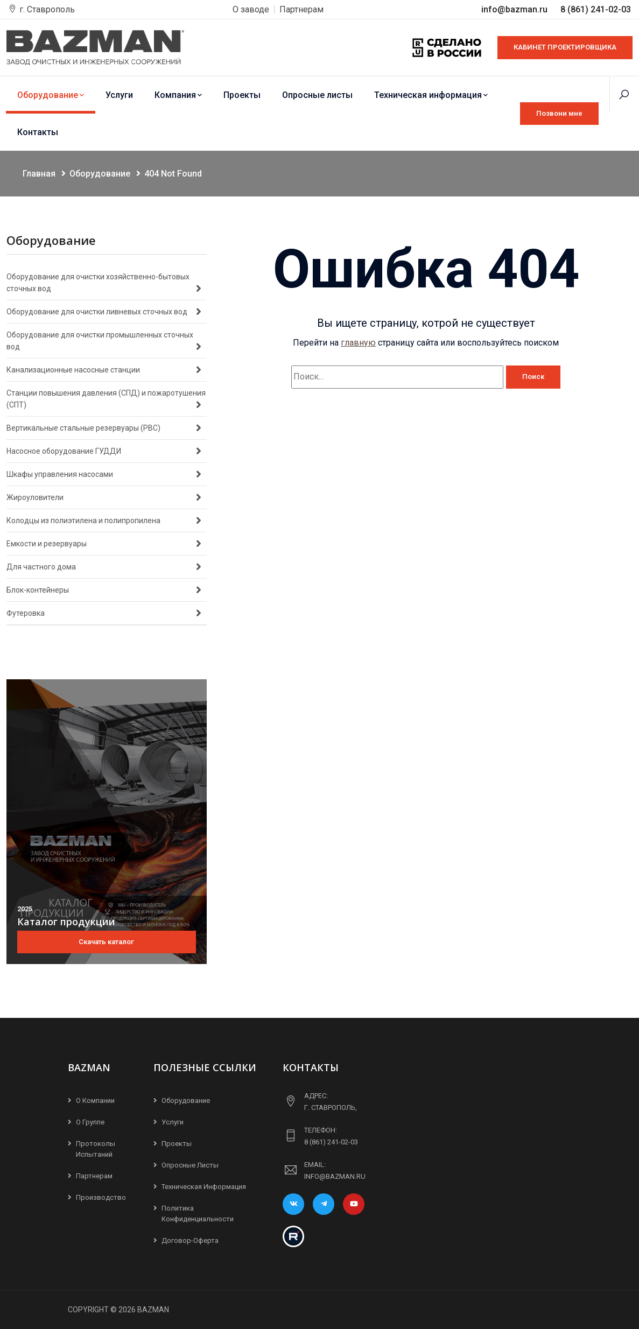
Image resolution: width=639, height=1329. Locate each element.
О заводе (251, 9)
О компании (95, 1100)
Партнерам (301, 9)
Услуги (119, 95)
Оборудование (50, 95)
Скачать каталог (106, 942)
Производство (101, 1197)
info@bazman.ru (515, 9)
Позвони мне (559, 113)
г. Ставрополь (47, 9)
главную (358, 342)
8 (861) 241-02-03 (595, 9)
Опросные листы (317, 95)
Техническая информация (431, 95)
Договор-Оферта (190, 1240)
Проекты (242, 95)
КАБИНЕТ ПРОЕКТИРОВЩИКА (565, 47)
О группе (90, 1122)
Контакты (37, 132)
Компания (178, 95)
